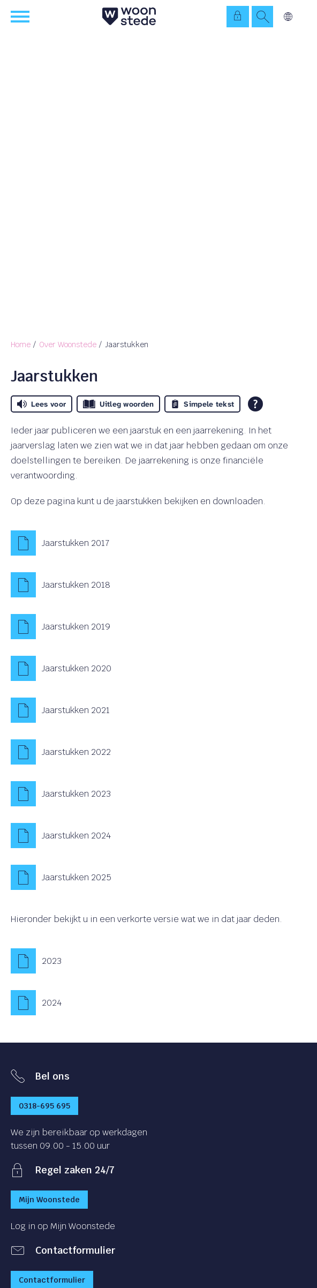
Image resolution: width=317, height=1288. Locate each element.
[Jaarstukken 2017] (158, 543)
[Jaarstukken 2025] (158, 877)
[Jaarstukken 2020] (158, 669)
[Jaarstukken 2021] (158, 710)
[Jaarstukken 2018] (158, 585)
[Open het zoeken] (262, 16)
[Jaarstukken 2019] (158, 627)
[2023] (158, 961)
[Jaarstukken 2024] (158, 836)
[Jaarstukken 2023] (158, 794)
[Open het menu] (21, 16)
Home (21, 344)
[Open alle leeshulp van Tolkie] (255, 403)
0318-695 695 (44, 1106)
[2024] (158, 1003)
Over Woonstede (67, 344)
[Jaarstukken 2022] (158, 752)
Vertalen (288, 16)
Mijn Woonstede (49, 1199)
